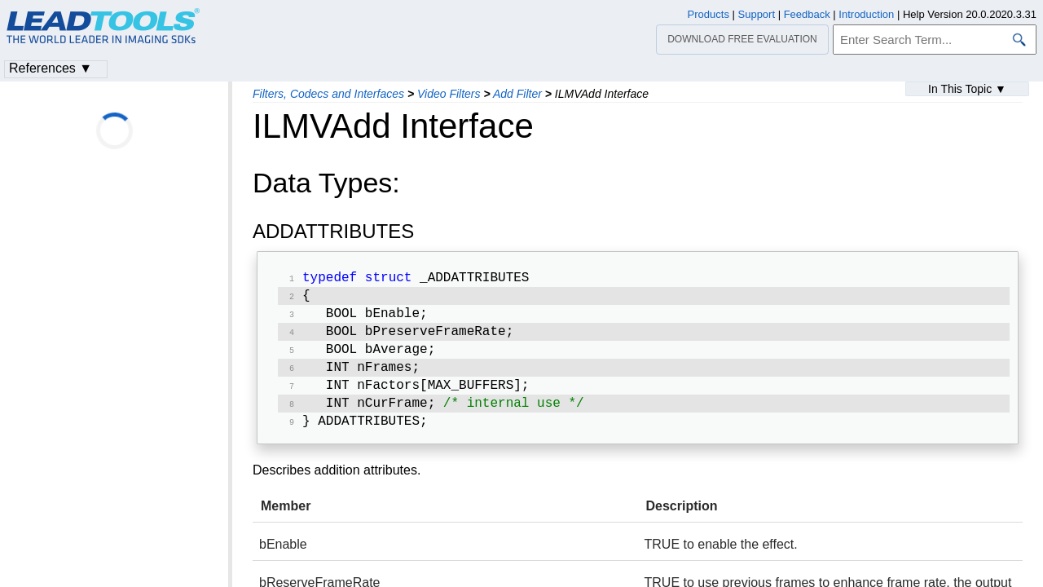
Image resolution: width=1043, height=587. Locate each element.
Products (708, 14)
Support (757, 14)
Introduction (866, 14)
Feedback (807, 14)
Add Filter (517, 93)
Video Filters (449, 93)
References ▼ (50, 68)
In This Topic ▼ (967, 88)
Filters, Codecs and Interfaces (328, 93)
